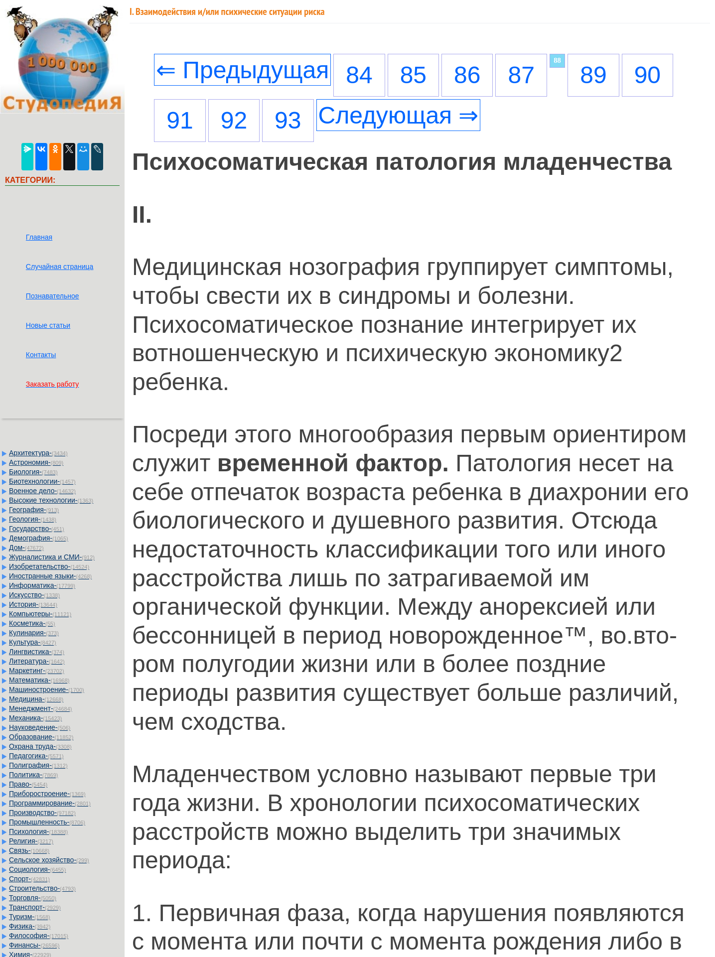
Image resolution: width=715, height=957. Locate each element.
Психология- (38, 831)
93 (288, 120)
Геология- (32, 519)
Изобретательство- (49, 566)
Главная (39, 237)
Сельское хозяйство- (49, 860)
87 (521, 75)
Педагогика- (36, 756)
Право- (28, 784)
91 (179, 120)
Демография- (38, 538)
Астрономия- (36, 462)
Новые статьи (48, 325)
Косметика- (32, 623)
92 (234, 120)
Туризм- (29, 917)
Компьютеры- (40, 614)
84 (359, 75)
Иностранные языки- (50, 576)
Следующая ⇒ (398, 115)
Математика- (39, 680)
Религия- (31, 841)
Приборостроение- (47, 794)
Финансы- (34, 945)
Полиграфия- (38, 765)
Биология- (33, 472)
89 (593, 75)
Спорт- (29, 879)
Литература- (37, 661)
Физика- (29, 926)
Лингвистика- (36, 652)
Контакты (41, 355)
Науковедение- (39, 727)
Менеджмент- (40, 708)
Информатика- (42, 585)
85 (413, 75)
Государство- (36, 529)
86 (467, 75)
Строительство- (42, 888)
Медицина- (36, 699)
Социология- (37, 869)
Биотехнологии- (42, 481)
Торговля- (32, 898)
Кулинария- (34, 633)
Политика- (33, 775)
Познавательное (52, 296)
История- (33, 604)
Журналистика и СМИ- (52, 557)
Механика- (35, 718)
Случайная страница (60, 267)
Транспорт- (35, 907)
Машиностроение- (46, 689)
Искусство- (34, 595)
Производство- (42, 813)
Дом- (26, 547)
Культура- (32, 642)
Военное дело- (42, 491)
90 (647, 75)
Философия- (38, 936)
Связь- (29, 850)
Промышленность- (47, 822)
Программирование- (50, 803)
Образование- (41, 737)
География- (34, 510)
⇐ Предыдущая (242, 70)
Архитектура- (38, 453)
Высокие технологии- (51, 500)
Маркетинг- (36, 671)
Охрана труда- (40, 746)
